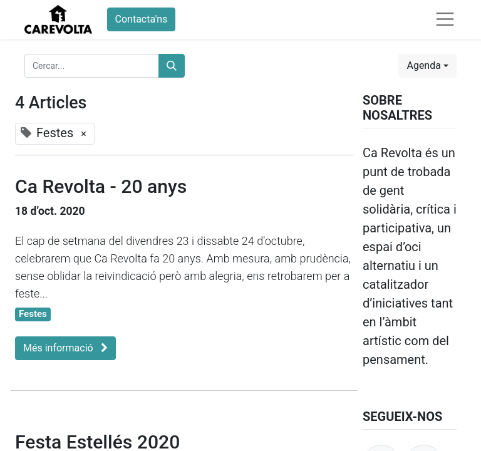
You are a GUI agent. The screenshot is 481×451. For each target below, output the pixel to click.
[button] (427, 66)
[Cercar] (171, 66)
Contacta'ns (141, 19)
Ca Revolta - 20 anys (101, 186)
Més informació (65, 348)
